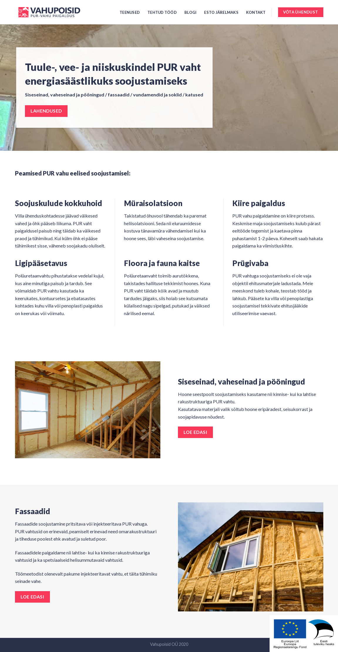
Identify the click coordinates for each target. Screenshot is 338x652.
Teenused (130, 12)
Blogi (190, 12)
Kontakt (256, 12)
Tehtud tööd (162, 12)
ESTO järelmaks (221, 12)
